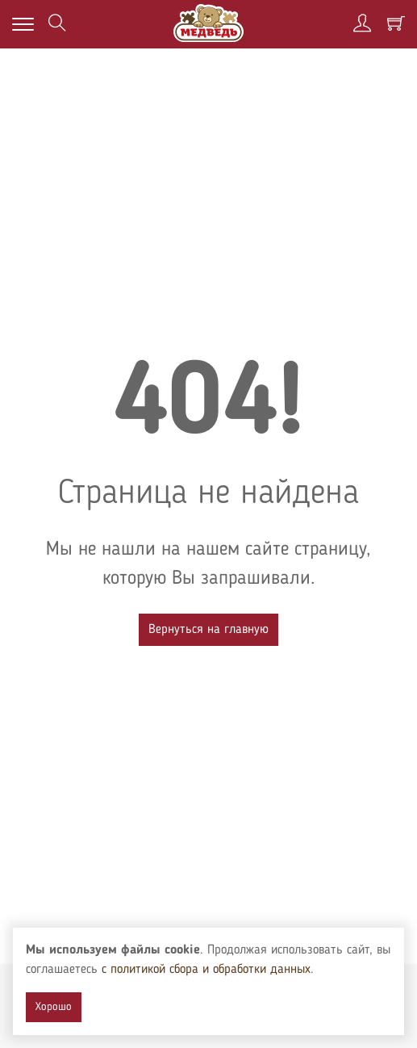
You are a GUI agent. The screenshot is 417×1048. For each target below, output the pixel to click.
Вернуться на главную (208, 629)
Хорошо (53, 1006)
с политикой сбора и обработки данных (206, 969)
